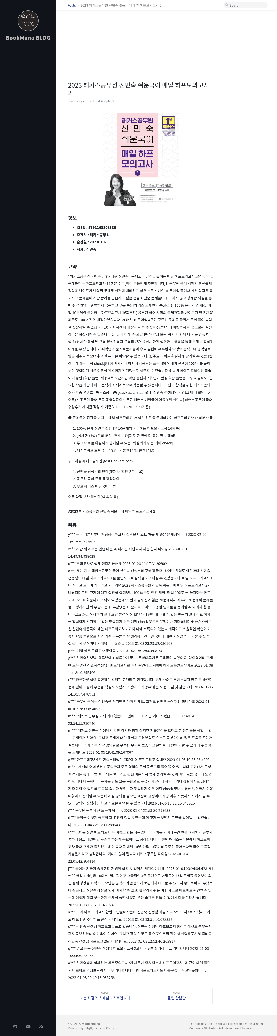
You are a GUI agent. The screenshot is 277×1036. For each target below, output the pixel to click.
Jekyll (88, 1028)
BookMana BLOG (28, 37)
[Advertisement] (28, 113)
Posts (72, 5)
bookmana (92, 1024)
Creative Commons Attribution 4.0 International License (226, 1026)
